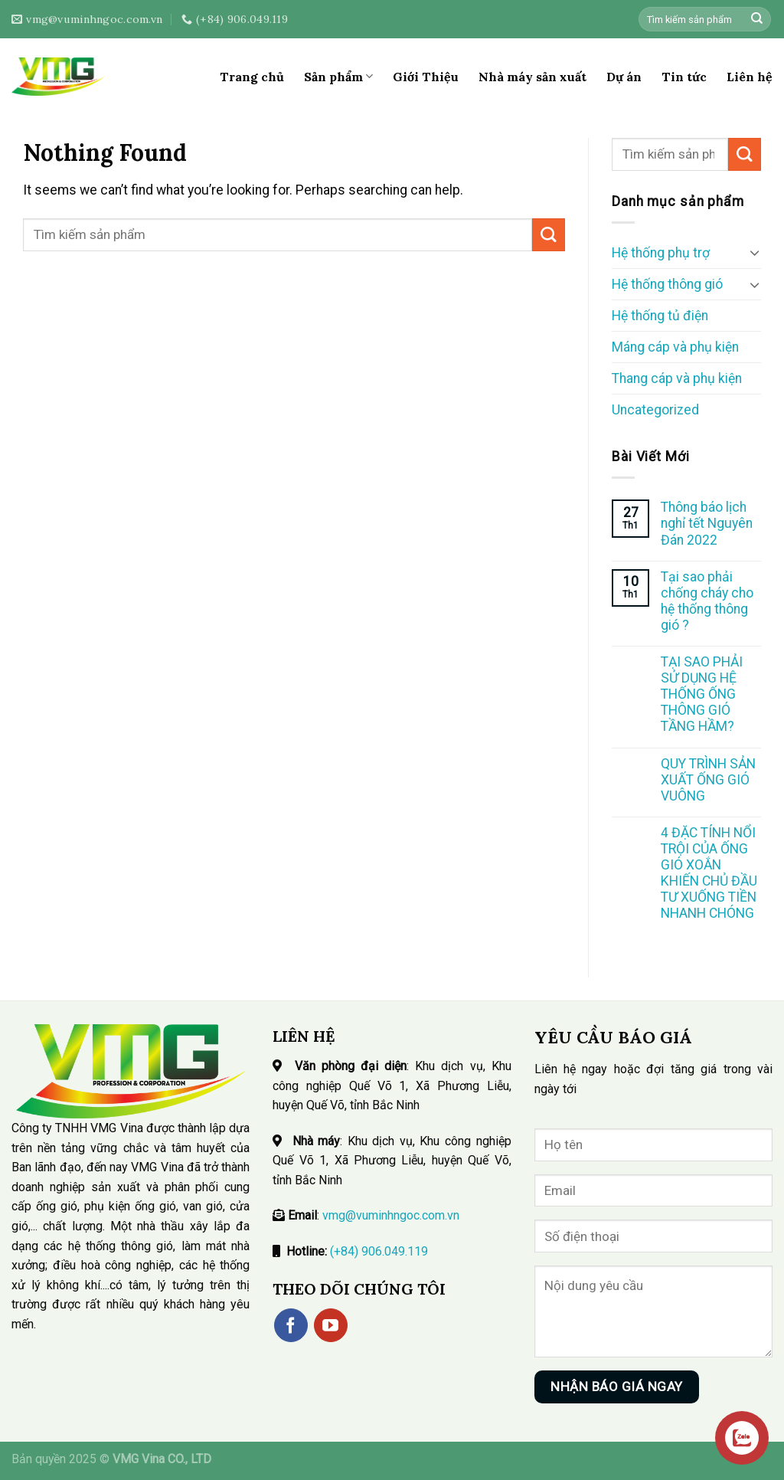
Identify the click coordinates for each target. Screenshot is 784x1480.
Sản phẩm (338, 76)
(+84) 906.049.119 (379, 1251)
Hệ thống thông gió (667, 284)
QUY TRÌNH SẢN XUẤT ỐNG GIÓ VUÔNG (708, 780)
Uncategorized (655, 409)
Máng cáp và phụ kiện (675, 347)
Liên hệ (750, 76)
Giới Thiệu (426, 76)
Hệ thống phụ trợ (661, 252)
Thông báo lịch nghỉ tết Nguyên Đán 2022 (707, 523)
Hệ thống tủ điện (660, 315)
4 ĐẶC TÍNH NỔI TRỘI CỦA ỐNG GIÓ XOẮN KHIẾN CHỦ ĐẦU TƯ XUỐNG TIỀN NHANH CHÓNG (709, 873)
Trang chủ (252, 76)
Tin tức (684, 76)
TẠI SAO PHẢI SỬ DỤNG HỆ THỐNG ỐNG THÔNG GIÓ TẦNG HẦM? (702, 694)
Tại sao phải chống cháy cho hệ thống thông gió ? (707, 601)
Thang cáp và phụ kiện (677, 378)
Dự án (624, 76)
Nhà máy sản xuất (532, 76)
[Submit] (756, 19)
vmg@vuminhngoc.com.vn (390, 1215)
